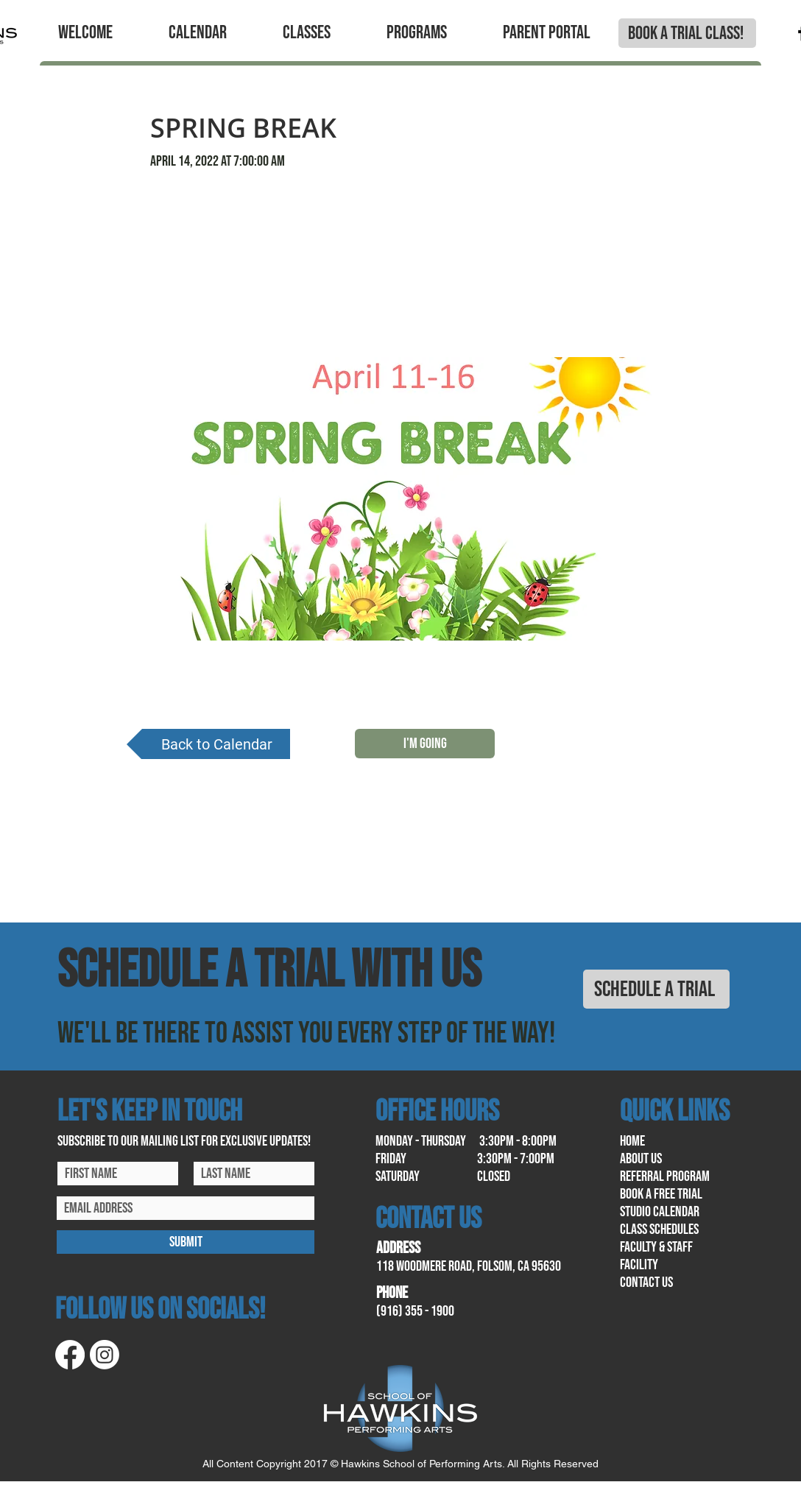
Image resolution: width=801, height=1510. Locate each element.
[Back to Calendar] (208, 744)
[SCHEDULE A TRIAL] (656, 989)
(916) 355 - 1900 (415, 1311)
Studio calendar (659, 1212)
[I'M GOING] (425, 743)
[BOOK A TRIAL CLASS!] (687, 33)
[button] (85, 33)
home (632, 1141)
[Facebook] (70, 1354)
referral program (665, 1176)
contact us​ (646, 1282)
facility (639, 1265)
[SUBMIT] (185, 1242)
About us (641, 1159)
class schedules (659, 1229)
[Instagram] (104, 1354)
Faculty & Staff (656, 1247)
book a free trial (661, 1194)
